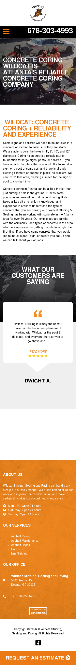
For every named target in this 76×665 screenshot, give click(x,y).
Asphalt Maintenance (25, 541)
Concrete (17, 549)
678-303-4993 (50, 31)
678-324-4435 (26, 596)
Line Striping (19, 553)
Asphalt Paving (21, 536)
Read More (37, 352)
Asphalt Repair (20, 545)
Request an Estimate (38, 658)
